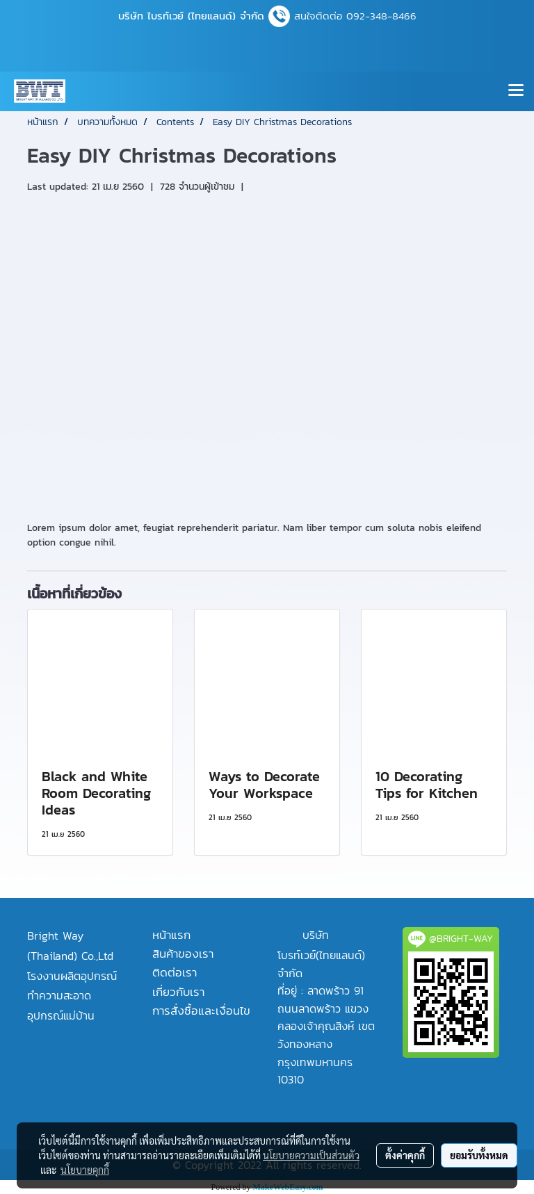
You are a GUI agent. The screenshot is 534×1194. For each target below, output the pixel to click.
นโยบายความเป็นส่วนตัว (311, 1155)
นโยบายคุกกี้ (84, 1169)
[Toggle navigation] (516, 91)
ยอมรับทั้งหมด (479, 1155)
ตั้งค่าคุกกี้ (405, 1155)
